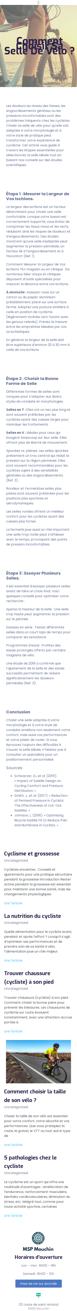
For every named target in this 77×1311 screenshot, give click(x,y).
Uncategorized (16, 860)
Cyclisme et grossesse (31, 853)
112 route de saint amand (38, 1304)
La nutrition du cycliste (32, 916)
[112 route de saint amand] (38, 1295)
